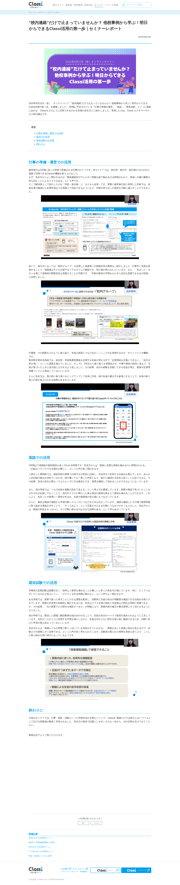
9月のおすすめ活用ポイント (40, 847)
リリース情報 (111, 5)
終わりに (40, 144)
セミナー (98, 5)
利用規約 (83, 871)
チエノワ (32, 12)
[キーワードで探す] (136, 5)
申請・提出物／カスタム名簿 (40, 856)
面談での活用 (43, 137)
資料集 (68, 5)
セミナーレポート (54, 12)
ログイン (105, 870)
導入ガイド (58, 5)
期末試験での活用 (45, 140)
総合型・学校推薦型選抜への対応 (42, 842)
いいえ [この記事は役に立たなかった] (96, 823)
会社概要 (64, 869)
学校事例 (78, 5)
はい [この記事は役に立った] (83, 823)
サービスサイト (78, 869)
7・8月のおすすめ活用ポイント (41, 851)
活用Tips (88, 5)
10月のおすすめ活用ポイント (40, 838)
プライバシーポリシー (69, 871)
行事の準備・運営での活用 (49, 133)
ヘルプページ (136, 870)
